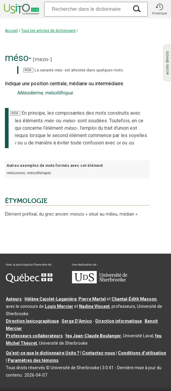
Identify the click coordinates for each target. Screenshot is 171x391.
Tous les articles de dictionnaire (48, 31)
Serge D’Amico (77, 321)
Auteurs (14, 299)
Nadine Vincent (94, 306)
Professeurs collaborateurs (34, 335)
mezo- (42, 59)
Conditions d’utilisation (142, 353)
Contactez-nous (98, 353)
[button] (159, 9)
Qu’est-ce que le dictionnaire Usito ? (42, 353)
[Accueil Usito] (21, 9)
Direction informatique (118, 321)
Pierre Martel (92, 299)
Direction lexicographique (32, 321)
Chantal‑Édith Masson (134, 299)
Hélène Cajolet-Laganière (51, 299)
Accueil (11, 31)
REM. (28, 70)
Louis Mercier (59, 306)
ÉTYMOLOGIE (26, 201)
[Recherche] (86, 9)
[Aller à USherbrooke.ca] (99, 281)
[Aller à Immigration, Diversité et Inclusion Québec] (29, 281)
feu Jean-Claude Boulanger (93, 335)
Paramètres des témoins (33, 360)
